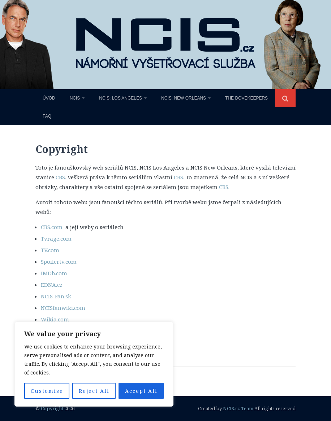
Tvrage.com (56, 238)
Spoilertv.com (59, 261)
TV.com (50, 250)
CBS (60, 177)
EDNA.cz (52, 284)
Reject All (94, 390)
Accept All (141, 390)
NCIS (75, 98)
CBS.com (52, 227)
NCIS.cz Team (238, 408)
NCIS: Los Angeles (120, 98)
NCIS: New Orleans (183, 98)
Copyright (52, 408)
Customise (47, 390)
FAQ (47, 116)
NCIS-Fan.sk (56, 296)
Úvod (49, 98)
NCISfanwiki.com (63, 307)
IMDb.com (54, 273)
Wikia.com (55, 319)
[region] (93, 364)
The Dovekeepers (246, 98)
